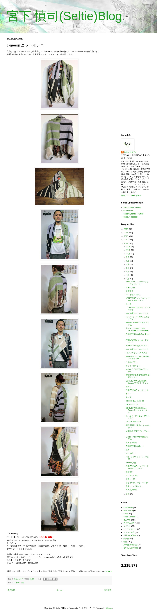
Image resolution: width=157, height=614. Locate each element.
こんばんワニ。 (132, 362)
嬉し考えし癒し (132, 475)
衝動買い (129, 472)
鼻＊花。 (129, 397)
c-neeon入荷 (131, 463)
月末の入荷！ (131, 287)
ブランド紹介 (128, 532)
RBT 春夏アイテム (133, 295)
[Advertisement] (135, 83)
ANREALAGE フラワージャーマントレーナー (137, 283)
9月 (128, 257)
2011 (126, 243)
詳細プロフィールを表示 (131, 195)
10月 (128, 254)
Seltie (125, 514)
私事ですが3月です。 (134, 486)
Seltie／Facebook (130, 217)
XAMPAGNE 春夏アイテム (136, 346)
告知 (125, 542)
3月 (128, 279)
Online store (128, 211)
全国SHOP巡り (129, 535)
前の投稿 (107, 590)
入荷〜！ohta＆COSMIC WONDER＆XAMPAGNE (137, 329)
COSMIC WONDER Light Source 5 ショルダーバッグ (137, 410)
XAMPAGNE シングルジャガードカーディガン (137, 299)
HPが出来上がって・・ (135, 404)
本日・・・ (130, 394)
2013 (126, 236)
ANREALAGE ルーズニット (137, 390)
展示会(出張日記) (130, 545)
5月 (128, 271)
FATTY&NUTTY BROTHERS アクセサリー (137, 357)
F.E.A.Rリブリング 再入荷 (136, 353)
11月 (128, 250)
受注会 (126, 539)
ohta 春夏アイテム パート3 (137, 313)
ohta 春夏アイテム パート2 (137, 349)
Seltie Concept (129, 517)
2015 (126, 229)
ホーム (59, 590)
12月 (128, 246)
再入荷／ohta (131, 490)
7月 (128, 264)
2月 (128, 494)
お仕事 (128, 304)
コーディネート (129, 529)
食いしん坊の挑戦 (130, 548)
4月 (128, 275)
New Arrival (128, 511)
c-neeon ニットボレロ (135, 401)
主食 (127, 450)
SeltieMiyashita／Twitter (133, 214)
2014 (126, 233)
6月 (128, 268)
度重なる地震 (131, 442)
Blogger (109, 608)
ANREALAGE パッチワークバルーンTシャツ (137, 467)
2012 (126, 240)
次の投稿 (11, 590)
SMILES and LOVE (133, 422)
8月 (128, 261)
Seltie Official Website (132, 208)
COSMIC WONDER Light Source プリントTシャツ (137, 382)
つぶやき (127, 520)
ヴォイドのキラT (133, 366)
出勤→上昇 (130, 479)
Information (128, 507)
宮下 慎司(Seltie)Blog (64, 16)
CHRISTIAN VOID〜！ (135, 446)
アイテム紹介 (19, 582)
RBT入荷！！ (131, 453)
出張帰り (129, 291)
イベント (127, 526)
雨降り (128, 386)
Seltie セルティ (130, 152)
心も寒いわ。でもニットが (137, 483)
